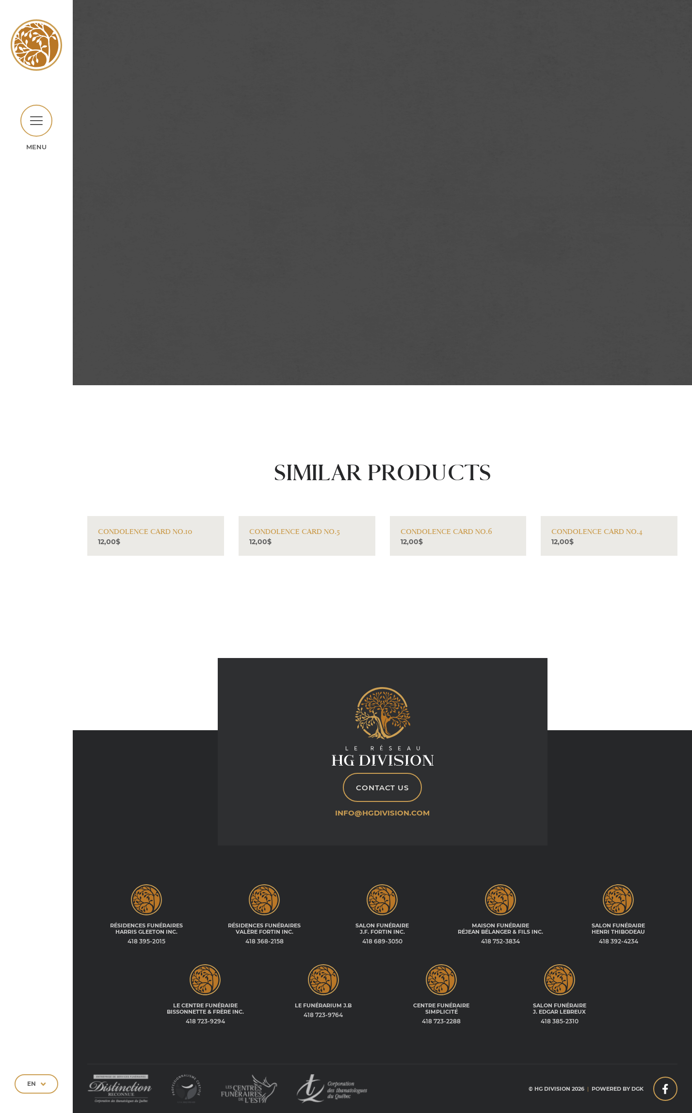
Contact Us (382, 787)
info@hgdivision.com (382, 812)
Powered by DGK (618, 1088)
